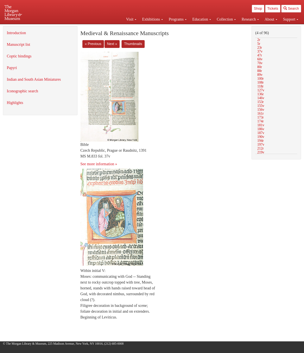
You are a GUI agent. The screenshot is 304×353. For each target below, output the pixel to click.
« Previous (93, 44)
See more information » (98, 164)
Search (291, 8)
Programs (178, 19)
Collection (226, 19)
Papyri (12, 68)
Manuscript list (18, 44)
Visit (131, 19)
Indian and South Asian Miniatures (34, 79)
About (271, 19)
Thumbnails (133, 44)
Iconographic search (22, 91)
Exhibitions (152, 19)
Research (250, 19)
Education (201, 19)
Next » (112, 44)
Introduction (16, 33)
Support (290, 19)
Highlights (15, 102)
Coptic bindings (19, 56)
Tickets (272, 8)
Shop (258, 8)
